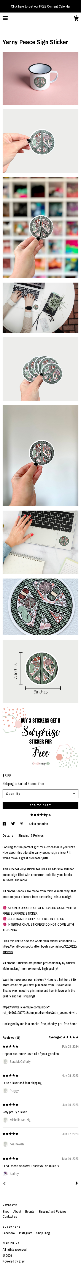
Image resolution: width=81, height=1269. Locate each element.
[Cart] (76, 19)
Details (8, 835)
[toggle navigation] (5, 18)
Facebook (9, 1233)
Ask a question (38, 823)
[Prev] (4, 1184)
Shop (6, 1211)
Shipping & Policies (31, 835)
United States (27, 783)
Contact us (10, 1216)
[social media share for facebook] (5, 823)
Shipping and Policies (52, 1211)
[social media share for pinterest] (22, 823)
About (17, 1211)
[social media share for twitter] (13, 823)
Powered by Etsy (14, 1261)
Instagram (26, 1233)
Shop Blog (43, 1233)
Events (30, 1211)
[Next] (76, 1183)
